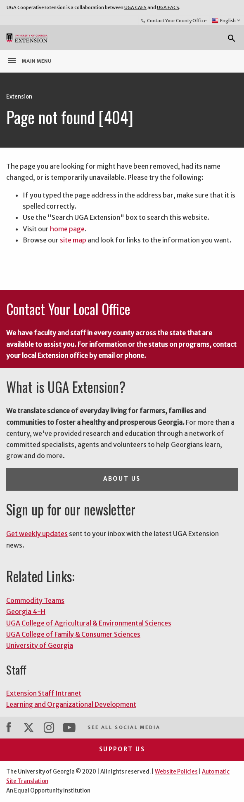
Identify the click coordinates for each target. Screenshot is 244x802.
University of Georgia (39, 645)
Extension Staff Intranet (43, 693)
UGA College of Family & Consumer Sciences (73, 634)
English (226, 20)
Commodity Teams (35, 600)
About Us (122, 478)
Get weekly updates (37, 533)
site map (73, 240)
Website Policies (176, 771)
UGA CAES (135, 7)
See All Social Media (124, 727)
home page (67, 229)
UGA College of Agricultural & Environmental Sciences (88, 623)
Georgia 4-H (25, 611)
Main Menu (29, 61)
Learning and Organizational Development (71, 704)
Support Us (122, 749)
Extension (19, 96)
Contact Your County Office (173, 21)
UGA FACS (168, 7)
